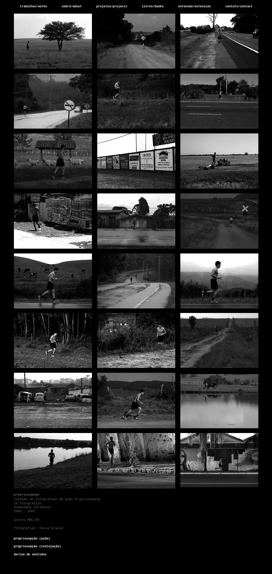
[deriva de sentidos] (33, 555)
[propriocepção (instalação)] (37, 546)
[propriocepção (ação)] (35, 539)
